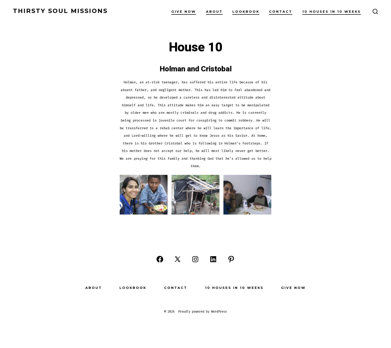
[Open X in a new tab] (177, 259)
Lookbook (245, 11)
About (214, 11)
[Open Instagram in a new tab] (195, 259)
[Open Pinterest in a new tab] (231, 259)
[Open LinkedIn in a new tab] (213, 259)
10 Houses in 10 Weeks (331, 11)
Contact (280, 11)
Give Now (183, 11)
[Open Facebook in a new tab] (160, 259)
